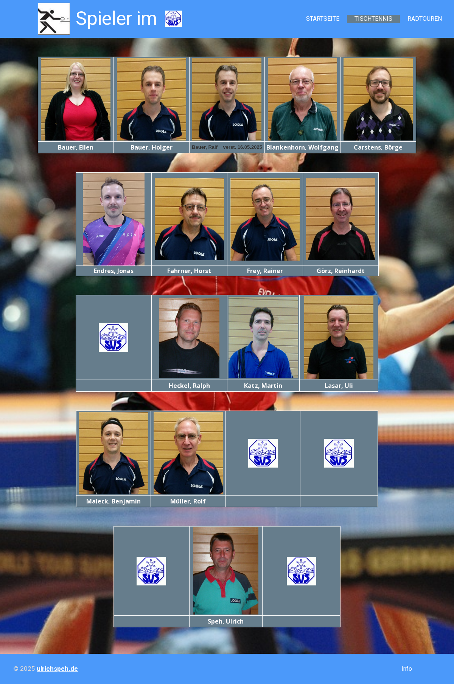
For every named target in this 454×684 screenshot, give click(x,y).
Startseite (322, 18)
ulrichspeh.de (57, 668)
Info (406, 668)
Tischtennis (373, 18)
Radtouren (424, 18)
